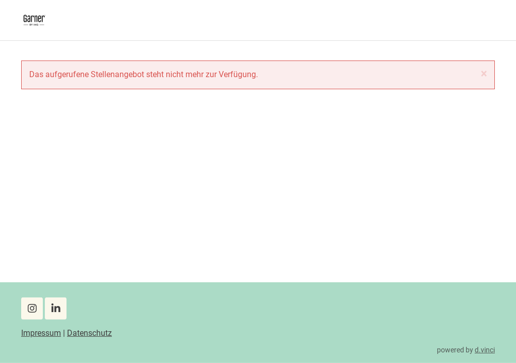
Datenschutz (89, 333)
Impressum (41, 333)
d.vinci (485, 349)
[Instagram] (32, 308)
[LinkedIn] (56, 308)
